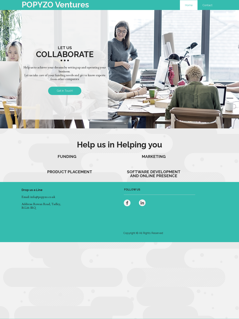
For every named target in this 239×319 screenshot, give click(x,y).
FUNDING (67, 156)
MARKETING (154, 156)
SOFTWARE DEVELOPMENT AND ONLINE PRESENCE (153, 173)
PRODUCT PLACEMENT (69, 171)
